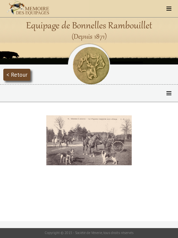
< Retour (16, 74)
